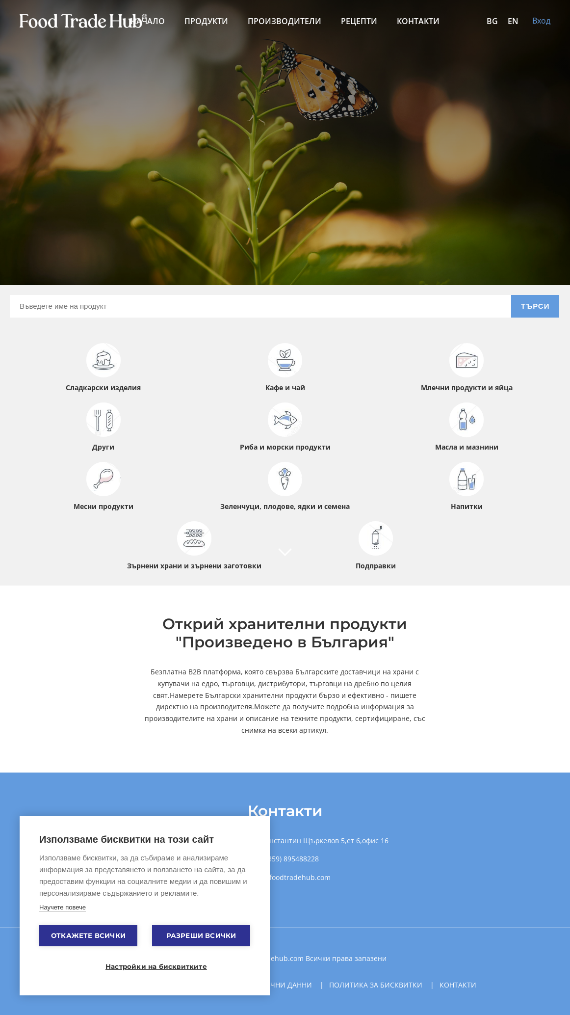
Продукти (206, 21)
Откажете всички (88, 935)
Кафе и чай (285, 367)
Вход (541, 20)
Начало (147, 21)
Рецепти (359, 21)
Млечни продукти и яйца (467, 367)
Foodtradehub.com (273, 958)
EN (513, 21)
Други (103, 427)
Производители (284, 21)
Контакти (418, 21)
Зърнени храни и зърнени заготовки (194, 545)
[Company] (285, 557)
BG (492, 21)
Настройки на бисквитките (149, 966)
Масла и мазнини (466, 427)
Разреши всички (201, 935)
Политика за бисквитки (375, 984)
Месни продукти (103, 486)
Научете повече (62, 907)
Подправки (376, 545)
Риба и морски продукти (285, 427)
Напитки (466, 486)
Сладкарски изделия (103, 367)
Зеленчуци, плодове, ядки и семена (285, 486)
